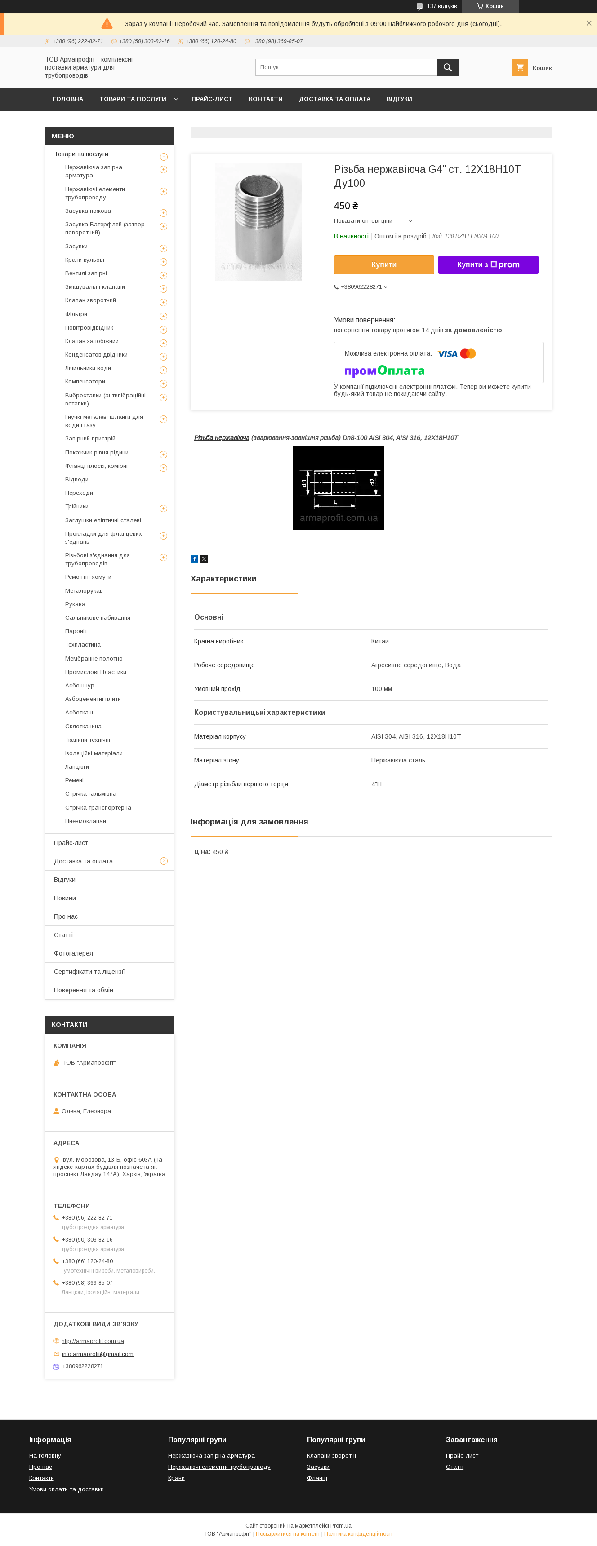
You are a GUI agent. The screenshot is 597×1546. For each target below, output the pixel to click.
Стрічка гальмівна (90, 793)
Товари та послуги (132, 99)
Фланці (317, 1478)
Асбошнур (79, 685)
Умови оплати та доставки (66, 1489)
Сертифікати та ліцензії (89, 971)
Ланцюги (77, 766)
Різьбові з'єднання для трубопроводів (97, 559)
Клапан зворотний (90, 300)
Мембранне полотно (94, 658)
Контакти (266, 99)
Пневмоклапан (85, 821)
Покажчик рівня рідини (97, 452)
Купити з (488, 265)
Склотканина (83, 726)
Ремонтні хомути (88, 576)
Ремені (74, 780)
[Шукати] (448, 67)
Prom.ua (341, 1526)
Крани (176, 1478)
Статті (63, 934)
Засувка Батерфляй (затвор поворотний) (105, 228)
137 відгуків (442, 6)
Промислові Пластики (95, 672)
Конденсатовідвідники (96, 354)
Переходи (79, 492)
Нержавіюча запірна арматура (93, 171)
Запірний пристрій (90, 438)
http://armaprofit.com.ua (93, 1341)
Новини (65, 898)
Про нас (66, 916)
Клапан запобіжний (92, 341)
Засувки (76, 246)
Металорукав (84, 590)
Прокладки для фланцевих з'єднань (103, 537)
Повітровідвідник (89, 327)
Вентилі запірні (86, 273)
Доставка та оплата (334, 99)
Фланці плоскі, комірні (96, 465)
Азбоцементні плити (93, 699)
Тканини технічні (87, 739)
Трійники (77, 506)
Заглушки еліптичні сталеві (103, 520)
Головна (68, 99)
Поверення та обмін (83, 990)
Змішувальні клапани (95, 286)
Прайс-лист (212, 99)
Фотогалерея (73, 953)
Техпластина (83, 644)
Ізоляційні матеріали (94, 753)
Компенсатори (85, 381)
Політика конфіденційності (358, 1534)
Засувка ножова (88, 210)
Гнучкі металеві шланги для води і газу (104, 421)
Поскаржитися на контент (288, 1534)
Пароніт (76, 631)
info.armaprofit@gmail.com (98, 1353)
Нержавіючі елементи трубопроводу (95, 193)
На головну (45, 1455)
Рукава (75, 604)
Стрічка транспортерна (98, 807)
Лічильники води (88, 368)
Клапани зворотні (331, 1455)
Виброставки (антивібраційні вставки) (105, 399)
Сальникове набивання (97, 617)
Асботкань (80, 712)
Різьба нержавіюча (221, 437)
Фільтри (76, 314)
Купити (384, 265)
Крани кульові (84, 259)
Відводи (77, 479)
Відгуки (399, 99)
